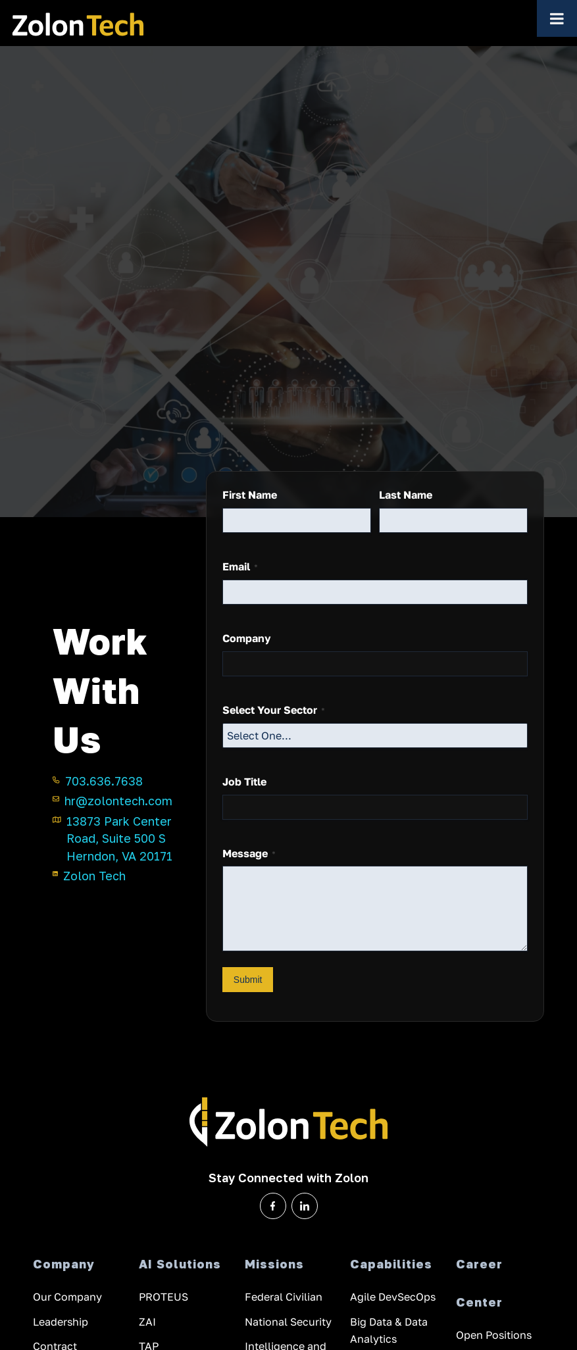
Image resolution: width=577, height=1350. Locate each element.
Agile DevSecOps (393, 1298)
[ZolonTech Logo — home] (77, 23)
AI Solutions (180, 1264)
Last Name (405, 494)
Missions (274, 1264)
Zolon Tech (89, 875)
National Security (288, 1322)
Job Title (244, 781)
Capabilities (391, 1264)
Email (240, 567)
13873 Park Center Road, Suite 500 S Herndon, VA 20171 (112, 838)
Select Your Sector (273, 710)
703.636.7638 (98, 780)
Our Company (67, 1298)
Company (246, 638)
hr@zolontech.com (112, 800)
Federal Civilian (283, 1298)
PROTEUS (163, 1298)
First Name (249, 494)
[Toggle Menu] (557, 18)
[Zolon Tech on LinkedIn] (304, 1206)
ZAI (147, 1322)
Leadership (60, 1322)
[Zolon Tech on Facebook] (273, 1206)
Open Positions (494, 1336)
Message (249, 854)
